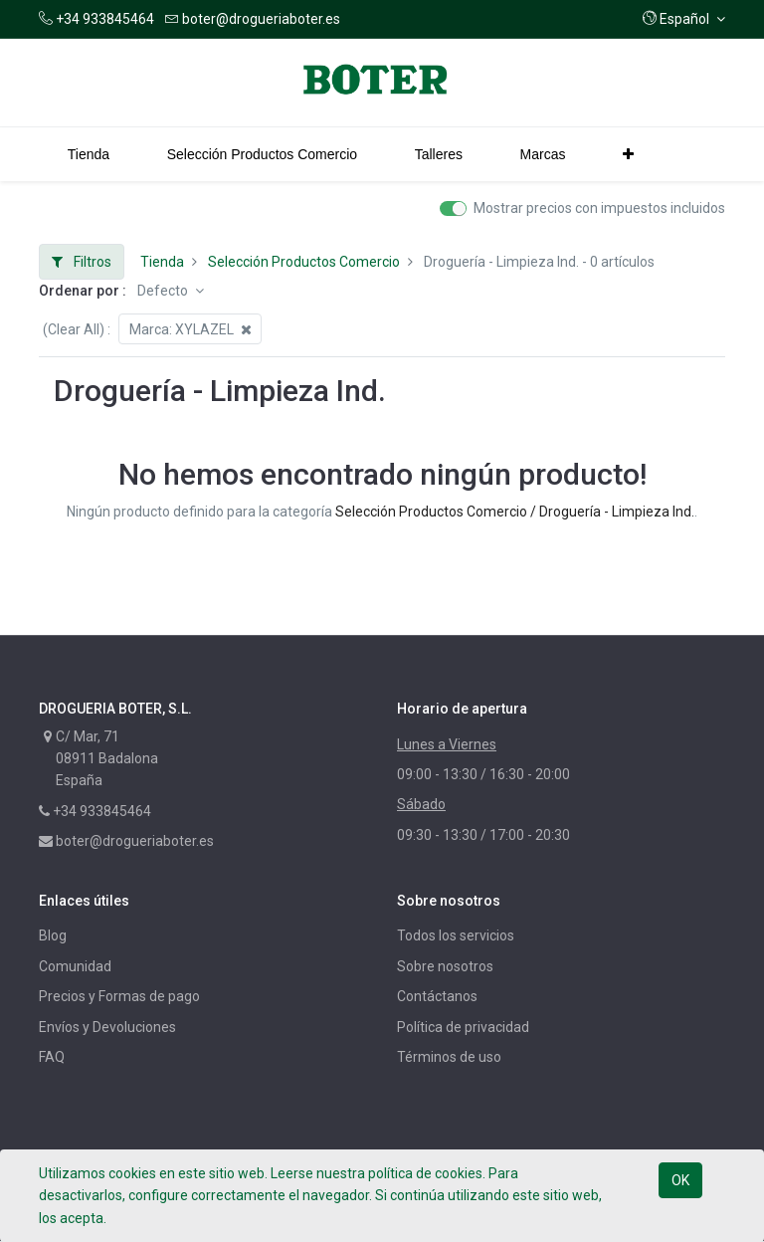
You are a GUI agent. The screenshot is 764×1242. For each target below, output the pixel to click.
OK (680, 1180)
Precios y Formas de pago (119, 996)
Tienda (162, 262)
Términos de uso (449, 1057)
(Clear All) (73, 329)
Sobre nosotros (445, 966)
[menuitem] (88, 154)
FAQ (52, 1057)
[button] (684, 19)
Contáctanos (437, 996)
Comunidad (75, 966)
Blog (53, 935)
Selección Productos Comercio (304, 262)
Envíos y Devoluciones (107, 1027)
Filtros (81, 262)
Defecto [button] (164, 291)
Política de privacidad (463, 1027)
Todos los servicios (455, 935)
